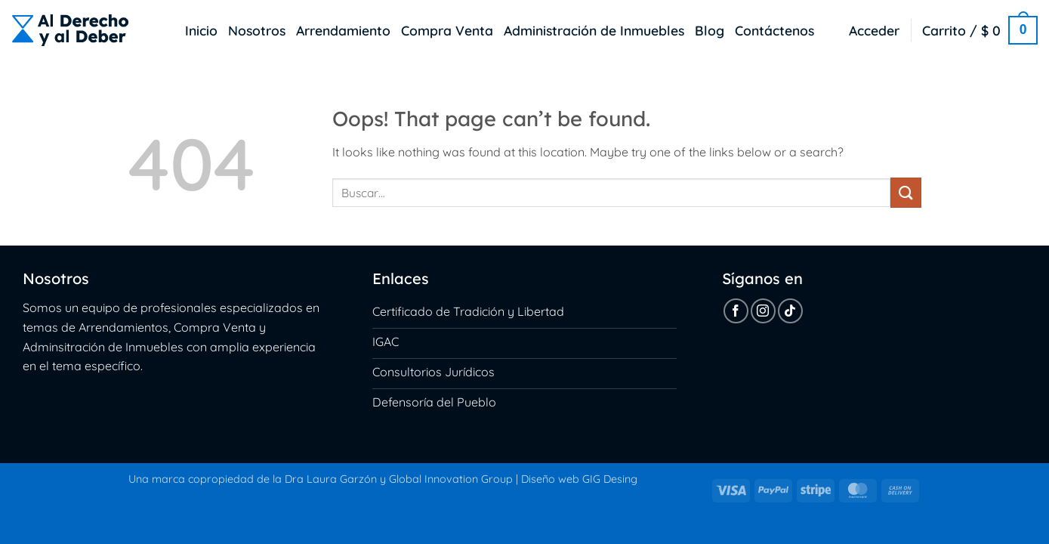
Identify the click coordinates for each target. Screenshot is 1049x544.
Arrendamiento (343, 30)
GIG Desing (609, 479)
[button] (874, 30)
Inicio (201, 30)
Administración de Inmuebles (594, 30)
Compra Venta (447, 30)
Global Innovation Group (451, 479)
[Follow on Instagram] (763, 310)
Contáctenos (774, 30)
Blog (709, 30)
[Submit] (905, 192)
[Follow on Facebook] (736, 310)
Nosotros (256, 30)
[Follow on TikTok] (790, 310)
